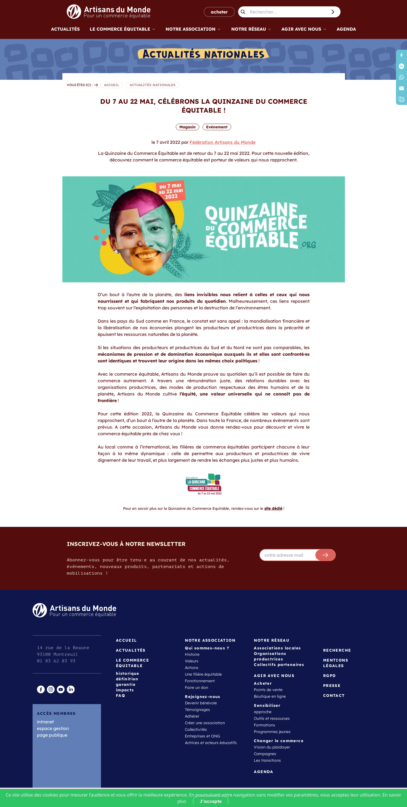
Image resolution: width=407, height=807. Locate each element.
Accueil (126, 640)
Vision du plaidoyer (272, 747)
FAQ (120, 695)
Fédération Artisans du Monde (223, 142)
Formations (264, 725)
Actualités (65, 29)
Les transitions (267, 760)
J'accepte (211, 801)
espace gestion (53, 728)
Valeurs (191, 661)
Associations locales (277, 648)
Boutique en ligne (270, 696)
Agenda (346, 29)
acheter (219, 12)
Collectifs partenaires (279, 664)
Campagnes (265, 753)
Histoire (192, 654)
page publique (52, 735)
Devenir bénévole (201, 702)
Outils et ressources (272, 718)
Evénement (217, 126)
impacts (125, 689)
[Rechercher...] (287, 11)
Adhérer (192, 716)
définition (127, 678)
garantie (125, 684)
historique (127, 673)
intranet (45, 721)
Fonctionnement (200, 680)
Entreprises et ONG (202, 736)
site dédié (273, 508)
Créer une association (205, 722)
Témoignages (197, 709)
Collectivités (196, 729)
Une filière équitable (203, 674)
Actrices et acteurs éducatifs (211, 742)
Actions (191, 667)
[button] (401, 99)
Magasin (187, 126)
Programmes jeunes (272, 731)
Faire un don (196, 687)
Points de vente (268, 689)
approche (263, 711)
